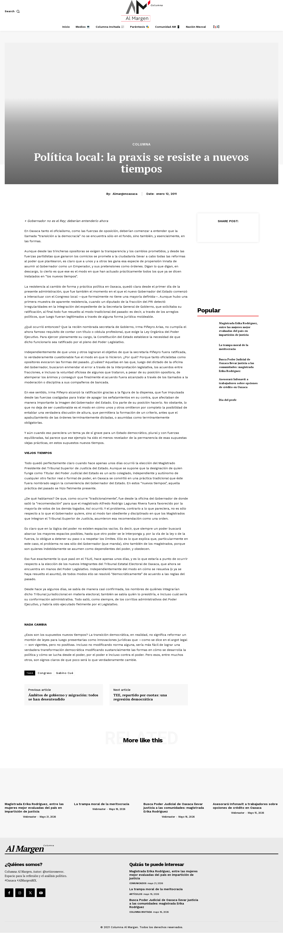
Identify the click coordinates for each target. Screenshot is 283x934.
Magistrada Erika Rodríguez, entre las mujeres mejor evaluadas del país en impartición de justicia (238, 329)
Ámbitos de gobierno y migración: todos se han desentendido (63, 697)
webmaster (29, 816)
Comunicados (137, 883)
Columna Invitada (140, 912)
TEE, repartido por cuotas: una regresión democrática (140, 697)
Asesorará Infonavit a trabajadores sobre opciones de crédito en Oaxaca (238, 383)
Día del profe (227, 400)
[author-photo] (13, 816)
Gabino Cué (64, 673)
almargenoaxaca (125, 194)
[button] (13, 11)
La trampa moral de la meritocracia (233, 347)
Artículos (135, 894)
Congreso (45, 673)
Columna (141, 144)
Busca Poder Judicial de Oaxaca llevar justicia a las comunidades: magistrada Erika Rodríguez (236, 365)
